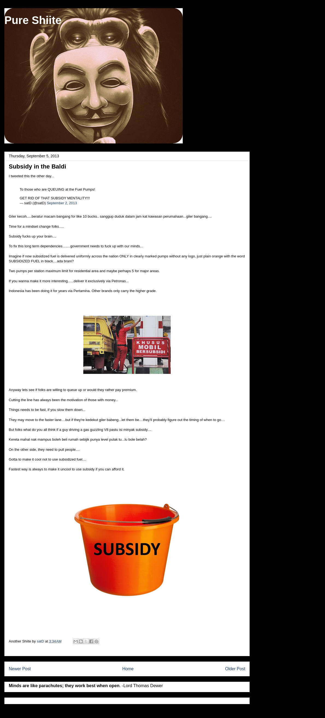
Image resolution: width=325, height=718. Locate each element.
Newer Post (20, 668)
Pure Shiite (32, 20)
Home (128, 668)
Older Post (235, 668)
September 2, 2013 (62, 203)
